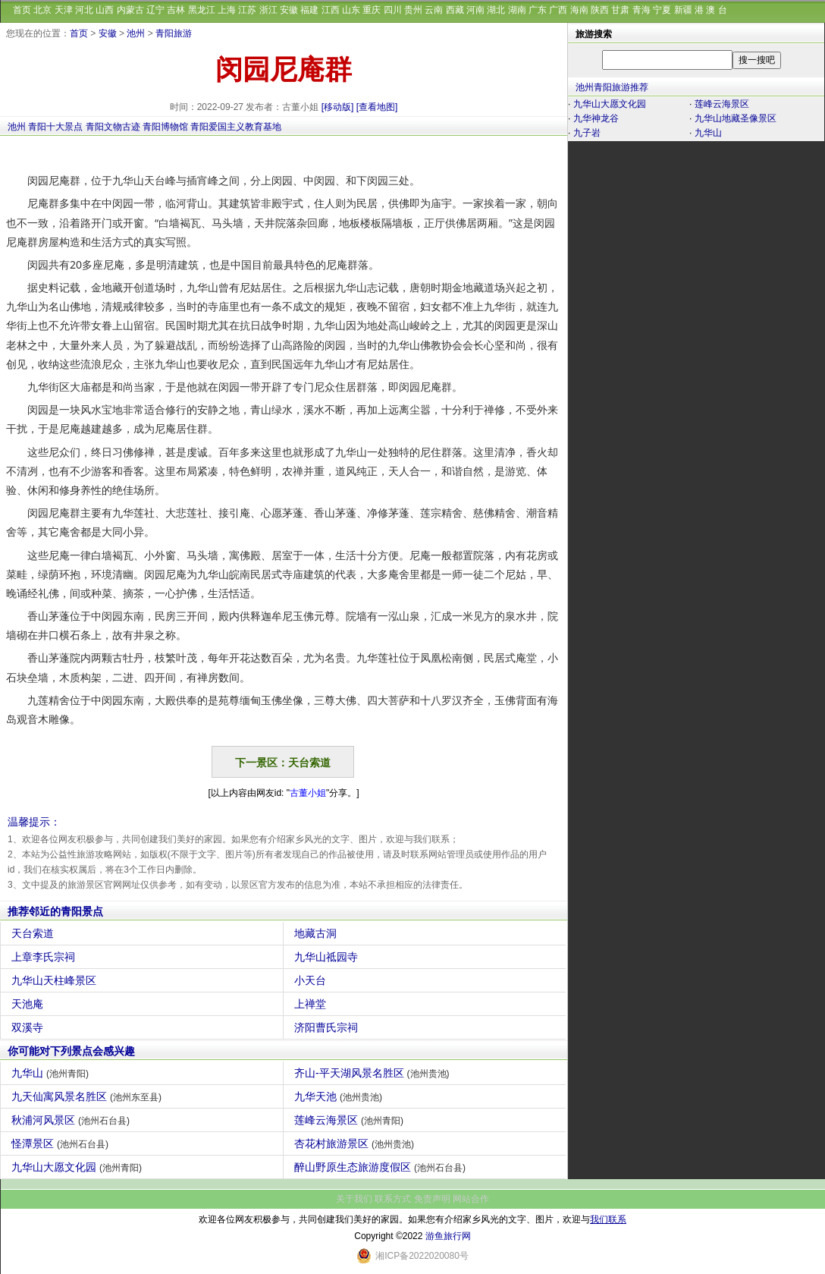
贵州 (413, 10)
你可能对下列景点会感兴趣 (71, 1051)
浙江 (268, 10)
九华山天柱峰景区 (55, 980)
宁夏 (662, 10)
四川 (393, 10)
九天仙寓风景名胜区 (88, 1096)
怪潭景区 (61, 1143)
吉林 (176, 10)
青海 (641, 10)
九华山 (52, 1073)
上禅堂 (312, 1004)
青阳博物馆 (165, 126)
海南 (579, 10)
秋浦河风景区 (72, 1120)
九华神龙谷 (596, 118)
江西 (331, 10)
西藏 (455, 10)
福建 (309, 10)
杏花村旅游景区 (356, 1143)
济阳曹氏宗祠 (328, 1027)
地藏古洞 (317, 933)
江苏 (247, 10)
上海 (227, 10)
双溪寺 (29, 1027)
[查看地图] (377, 107)
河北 (84, 10)
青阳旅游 (173, 33)
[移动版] (338, 107)
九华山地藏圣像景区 (735, 118)
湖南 (517, 10)
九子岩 (587, 132)
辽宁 (155, 10)
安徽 (289, 10)
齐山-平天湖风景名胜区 (373, 1073)
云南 (434, 10)
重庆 (371, 10)
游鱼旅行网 (448, 1236)
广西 (558, 10)
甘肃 (620, 10)
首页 (22, 10)
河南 (475, 10)
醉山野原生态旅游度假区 (381, 1167)
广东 (538, 10)
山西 (105, 10)
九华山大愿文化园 (78, 1167)
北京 (42, 10)
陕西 (600, 10)
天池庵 (29, 1004)
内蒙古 (130, 10)
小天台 (312, 980)
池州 (136, 33)
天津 (64, 10)
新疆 (683, 10)
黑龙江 (201, 10)
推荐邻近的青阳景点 (55, 911)
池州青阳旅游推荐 (612, 87)
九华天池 (340, 1096)
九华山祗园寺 (328, 957)
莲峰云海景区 (350, 1120)
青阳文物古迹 (113, 126)
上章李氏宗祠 (45, 957)
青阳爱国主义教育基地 (235, 126)
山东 (351, 10)
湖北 (496, 10)
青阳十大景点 (55, 126)
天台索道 (34, 933)
